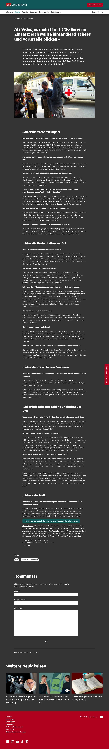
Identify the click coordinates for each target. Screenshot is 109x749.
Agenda (25, 12)
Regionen (33, 12)
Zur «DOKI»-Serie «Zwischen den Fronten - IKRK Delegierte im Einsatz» (51, 521)
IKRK (16, 559)
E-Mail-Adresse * (20, 600)
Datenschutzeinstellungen (16, 732)
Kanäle (17, 12)
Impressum (10, 719)
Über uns (9, 12)
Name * (16, 591)
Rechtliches (10, 722)
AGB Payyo (10, 729)
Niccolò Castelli (27, 526)
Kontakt (9, 717)
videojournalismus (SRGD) (30, 559)
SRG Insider (29, 19)
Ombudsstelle (44, 12)
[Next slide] (91, 95)
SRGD (23, 19)
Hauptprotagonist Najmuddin (54, 533)
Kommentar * (19, 608)
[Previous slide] (17, 95)
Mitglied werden (95, 5)
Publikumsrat (56, 12)
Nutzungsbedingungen (14, 727)
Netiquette (10, 724)
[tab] (52, 115)
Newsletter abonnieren (91, 717)
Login (95, 12)
